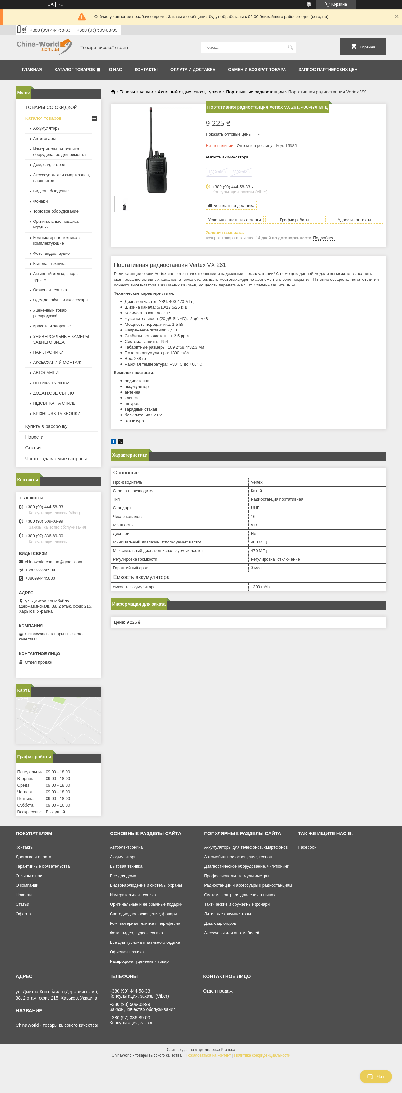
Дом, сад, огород (49, 164)
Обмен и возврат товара (257, 69)
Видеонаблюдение (51, 191)
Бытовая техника (49, 263)
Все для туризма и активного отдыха (145, 942)
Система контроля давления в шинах (239, 894)
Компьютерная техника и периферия (145, 923)
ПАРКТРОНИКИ (48, 352)
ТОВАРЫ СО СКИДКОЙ (51, 107)
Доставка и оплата (33, 856)
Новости (34, 437)
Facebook (307, 847)
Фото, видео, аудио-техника (136, 932)
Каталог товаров (75, 69)
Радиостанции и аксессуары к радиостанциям (248, 885)
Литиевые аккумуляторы (227, 913)
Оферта (23, 913)
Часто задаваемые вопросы (56, 458)
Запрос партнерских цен (327, 69)
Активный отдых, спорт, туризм (189, 91)
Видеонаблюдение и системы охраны (146, 885)
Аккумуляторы (47, 128)
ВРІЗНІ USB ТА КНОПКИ (56, 413)
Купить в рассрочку (46, 426)
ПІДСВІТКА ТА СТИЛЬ (54, 403)
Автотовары (44, 138)
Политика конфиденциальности (262, 1055)
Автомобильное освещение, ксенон (238, 856)
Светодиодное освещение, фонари (143, 913)
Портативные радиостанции (255, 91)
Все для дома (123, 875)
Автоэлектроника (126, 847)
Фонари (40, 201)
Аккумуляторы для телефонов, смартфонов (246, 847)
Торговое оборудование (56, 211)
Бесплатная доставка (234, 205)
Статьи (33, 447)
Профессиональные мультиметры (236, 875)
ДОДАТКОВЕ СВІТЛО (53, 393)
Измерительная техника (133, 894)
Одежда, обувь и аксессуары (60, 300)
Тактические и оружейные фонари (237, 904)
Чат (375, 1076)
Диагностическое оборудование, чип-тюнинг (246, 866)
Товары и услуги (136, 91)
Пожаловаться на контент (208, 1055)
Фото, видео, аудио (51, 253)
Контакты (146, 69)
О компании (27, 885)
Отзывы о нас (29, 875)
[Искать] (290, 47)
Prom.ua (228, 1049)
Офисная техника (50, 289)
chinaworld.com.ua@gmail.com (53, 561)
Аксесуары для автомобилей (231, 932)
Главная (32, 69)
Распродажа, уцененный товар (139, 961)
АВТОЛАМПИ (46, 372)
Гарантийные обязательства (43, 866)
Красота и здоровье (52, 326)
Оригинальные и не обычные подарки (146, 904)
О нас (115, 69)
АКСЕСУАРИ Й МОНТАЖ (57, 362)
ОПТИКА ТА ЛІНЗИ (51, 383)
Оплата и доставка (192, 69)
